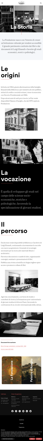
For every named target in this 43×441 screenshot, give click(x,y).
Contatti (21, 423)
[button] (41, 3)
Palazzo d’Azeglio (31, 370)
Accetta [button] (38, 438)
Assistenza (21, 419)
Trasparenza (21, 427)
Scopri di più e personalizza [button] (8, 438)
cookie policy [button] (36, 432)
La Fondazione (11, 370)
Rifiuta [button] (32, 438)
